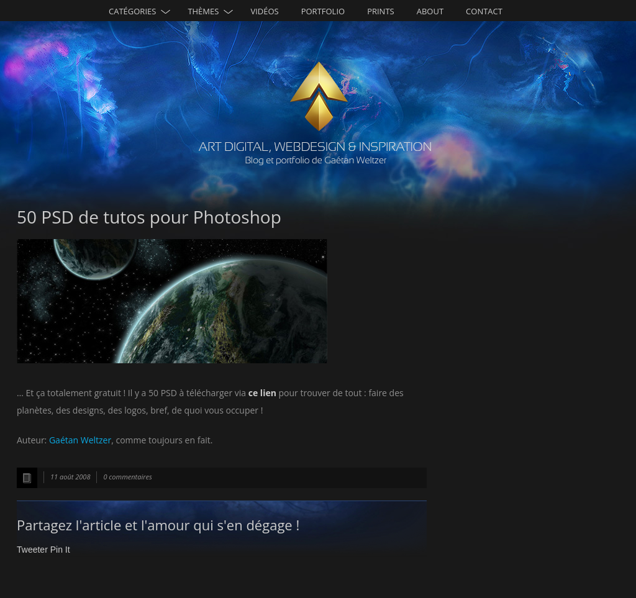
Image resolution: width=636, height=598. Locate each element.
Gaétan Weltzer (80, 440)
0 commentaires (127, 476)
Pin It (60, 550)
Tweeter (32, 550)
